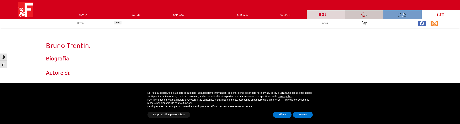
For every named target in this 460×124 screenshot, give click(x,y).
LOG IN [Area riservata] (325, 23)
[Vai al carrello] (364, 22)
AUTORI (136, 14)
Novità (83, 14)
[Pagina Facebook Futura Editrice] (422, 23)
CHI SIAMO (242, 14)
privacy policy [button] (270, 92)
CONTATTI (285, 14)
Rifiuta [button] (282, 114)
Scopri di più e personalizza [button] (169, 114)
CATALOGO (178, 14)
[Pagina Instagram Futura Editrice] (434, 23)
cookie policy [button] (284, 96)
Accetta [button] (302, 114)
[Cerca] (94, 23)
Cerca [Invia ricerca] (117, 22)
